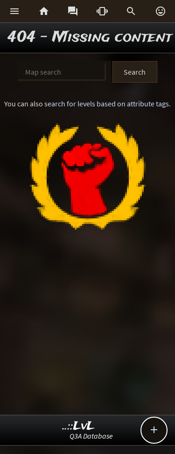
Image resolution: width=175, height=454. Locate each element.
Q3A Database (91, 435)
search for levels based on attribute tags (106, 103)
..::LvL (78, 426)
